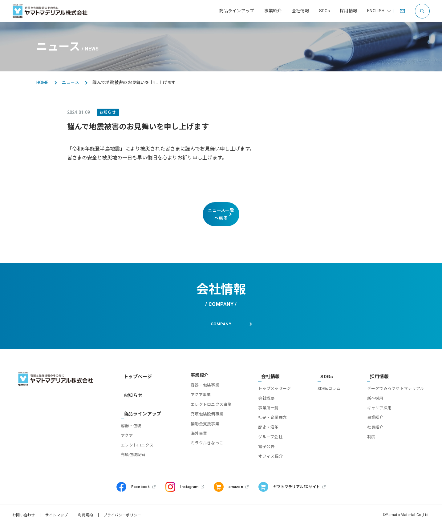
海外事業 (194, 428)
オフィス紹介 (267, 447)
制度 (371, 428)
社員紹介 (375, 418)
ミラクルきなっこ (202, 437)
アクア (128, 420)
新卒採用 (375, 389)
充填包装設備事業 (202, 409)
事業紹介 (375, 409)
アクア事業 (196, 389)
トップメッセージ (271, 380)
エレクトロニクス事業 (206, 399)
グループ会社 (267, 428)
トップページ (135, 369)
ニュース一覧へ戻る (221, 210)
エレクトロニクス (138, 429)
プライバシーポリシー (122, 506)
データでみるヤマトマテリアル (395, 380)
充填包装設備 (134, 439)
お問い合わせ (23, 506)
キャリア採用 (379, 399)
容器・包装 (132, 410)
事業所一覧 (265, 399)
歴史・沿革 (265, 418)
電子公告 (263, 437)
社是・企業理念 (269, 409)
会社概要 (263, 389)
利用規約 (85, 506)
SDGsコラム (327, 380)
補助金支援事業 (200, 418)
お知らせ (131, 385)
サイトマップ (56, 506)
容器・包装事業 (200, 380)
